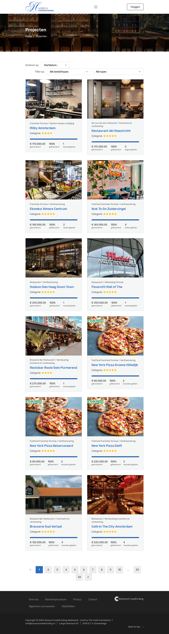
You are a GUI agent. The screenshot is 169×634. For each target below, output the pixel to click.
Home (28, 36)
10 (119, 569)
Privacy (77, 599)
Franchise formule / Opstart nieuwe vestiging (52, 123)
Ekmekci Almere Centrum (48, 212)
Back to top (136, 627)
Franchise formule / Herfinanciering (47, 207)
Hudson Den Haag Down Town (52, 290)
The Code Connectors (100, 620)
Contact (92, 599)
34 (79, 577)
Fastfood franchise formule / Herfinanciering (113, 207)
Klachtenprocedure (55, 599)
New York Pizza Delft (107, 449)
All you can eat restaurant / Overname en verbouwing (112, 124)
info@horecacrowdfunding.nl (40, 623)
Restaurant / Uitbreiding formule (107, 286)
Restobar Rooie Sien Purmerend (53, 371)
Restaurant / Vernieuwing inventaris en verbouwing (111, 524)
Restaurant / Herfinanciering (44, 286)
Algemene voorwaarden (42, 606)
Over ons (33, 599)
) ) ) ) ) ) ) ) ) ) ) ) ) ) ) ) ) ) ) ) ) (118, 71)
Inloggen (135, 7)
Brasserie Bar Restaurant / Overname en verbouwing (50, 524)
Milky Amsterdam (43, 128)
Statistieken (68, 606)
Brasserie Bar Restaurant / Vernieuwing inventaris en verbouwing (49, 365)
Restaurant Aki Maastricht (111, 131)
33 (137, 569)
